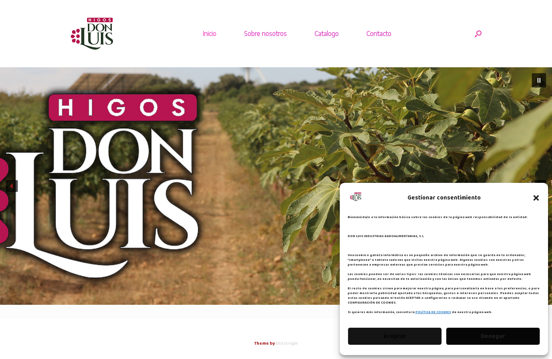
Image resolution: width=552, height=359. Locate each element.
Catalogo (326, 34)
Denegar (493, 336)
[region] (276, 186)
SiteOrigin (287, 344)
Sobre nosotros (265, 34)
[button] (536, 198)
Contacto (378, 34)
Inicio (209, 34)
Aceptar (395, 336)
